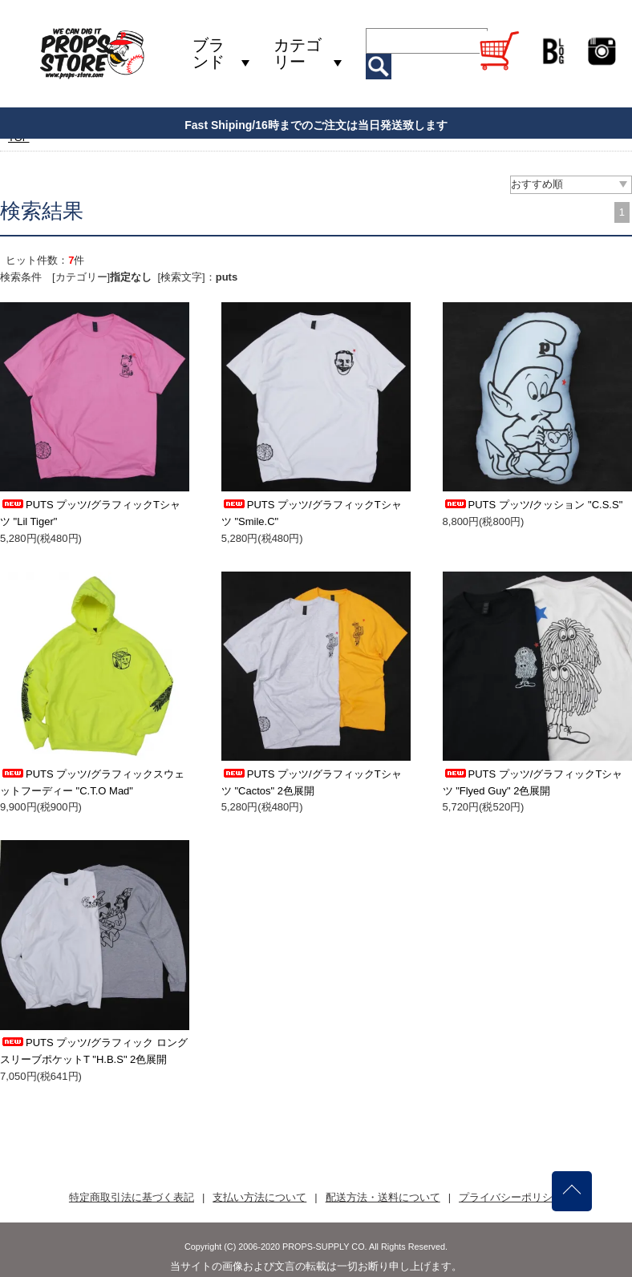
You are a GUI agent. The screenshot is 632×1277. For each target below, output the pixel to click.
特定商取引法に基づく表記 (131, 1197)
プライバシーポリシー (511, 1197)
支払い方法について (259, 1197)
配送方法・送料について (383, 1197)
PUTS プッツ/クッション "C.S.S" (533, 505)
